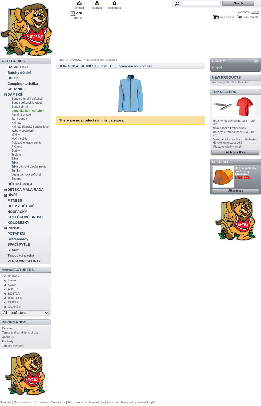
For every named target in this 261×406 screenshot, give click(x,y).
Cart (217, 61)
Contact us (58, 402)
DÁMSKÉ (14, 94)
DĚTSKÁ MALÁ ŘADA (25, 190)
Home (60, 59)
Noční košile (19, 138)
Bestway (13, 276)
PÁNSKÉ (14, 228)
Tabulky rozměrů (13, 345)
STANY (13, 250)
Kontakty (8, 341)
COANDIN (15, 306)
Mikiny (15, 134)
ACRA (12, 284)
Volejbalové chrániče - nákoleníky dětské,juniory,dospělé (235, 141)
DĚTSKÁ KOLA (19, 184)
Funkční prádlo (21, 114)
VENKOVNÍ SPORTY (24, 261)
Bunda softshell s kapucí (27, 102)
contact (79, 7)
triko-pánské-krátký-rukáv (229, 127)
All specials (235, 190)
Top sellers (224, 92)
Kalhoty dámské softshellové (29, 126)
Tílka (14, 158)
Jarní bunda (19, 118)
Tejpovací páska (20, 255)
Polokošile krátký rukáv (26, 142)
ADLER (13, 289)
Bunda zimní (19, 106)
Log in (255, 12)
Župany (16, 178)
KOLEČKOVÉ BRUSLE (25, 217)
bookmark (114, 7)
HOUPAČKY (17, 212)
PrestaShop (145, 402)
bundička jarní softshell (27, 110)
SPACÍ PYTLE (18, 244)
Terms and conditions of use (20, 332)
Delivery (7, 328)
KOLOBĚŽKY (18, 223)
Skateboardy (17, 239)
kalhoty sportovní (22, 130)
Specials (221, 162)
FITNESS (14, 200)
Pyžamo (16, 146)
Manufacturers (18, 270)
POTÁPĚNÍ (16, 234)
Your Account (227, 16)
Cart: (246, 16)
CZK (79, 13)
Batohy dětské (19, 73)
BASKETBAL (18, 67)
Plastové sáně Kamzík (227, 146)
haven (12, 280)
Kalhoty (16, 122)
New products (226, 77)
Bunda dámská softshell (27, 98)
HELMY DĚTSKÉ (21, 206)
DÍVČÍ (12, 195)
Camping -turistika (22, 84)
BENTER (14, 293)
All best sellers (235, 152)
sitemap (97, 7)
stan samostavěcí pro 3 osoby (245, 170)
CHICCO (13, 302)
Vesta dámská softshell (26, 174)
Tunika (15, 170)
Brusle (12, 78)
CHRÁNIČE (16, 89)
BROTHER (15, 297)
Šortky (15, 150)
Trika (14, 162)
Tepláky (16, 154)
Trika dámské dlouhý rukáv (28, 166)
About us (8, 337)
